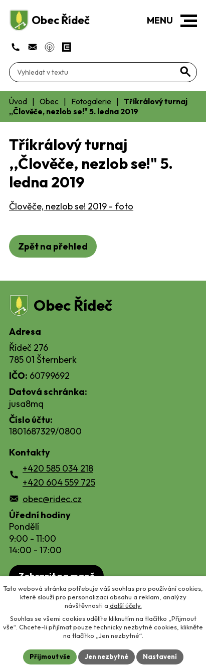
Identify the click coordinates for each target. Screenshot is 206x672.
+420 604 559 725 (59, 482)
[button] (188, 21)
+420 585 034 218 (58, 468)
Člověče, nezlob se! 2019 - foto (71, 206)
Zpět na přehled (53, 246)
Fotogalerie (91, 101)
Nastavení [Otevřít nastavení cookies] (160, 656)
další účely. (126, 605)
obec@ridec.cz (52, 499)
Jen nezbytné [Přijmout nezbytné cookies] (106, 656)
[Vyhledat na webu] (185, 72)
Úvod (18, 101)
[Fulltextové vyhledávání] (103, 72)
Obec (49, 101)
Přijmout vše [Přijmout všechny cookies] (50, 656)
